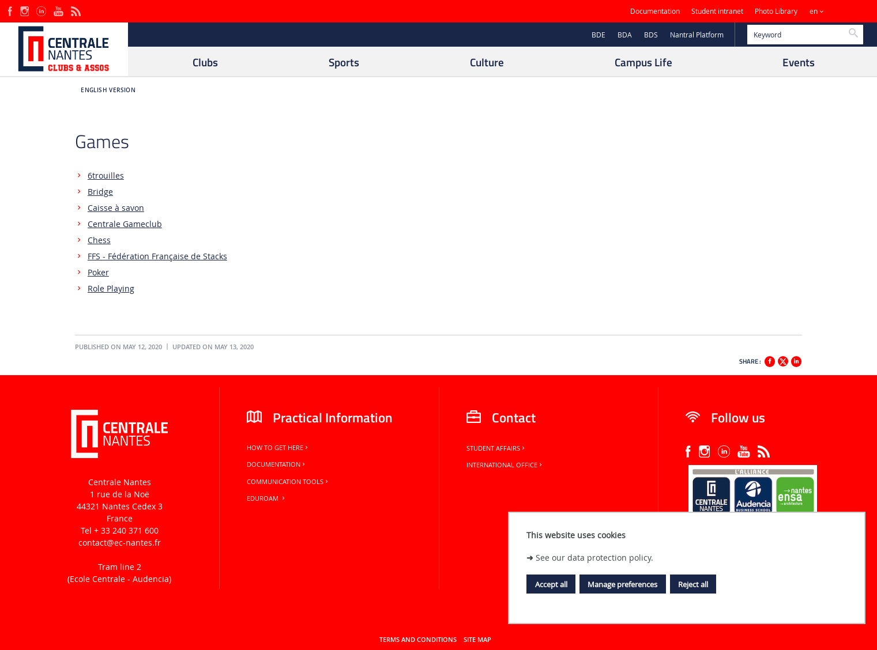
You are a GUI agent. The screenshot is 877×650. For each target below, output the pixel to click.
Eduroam (267, 498)
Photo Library (776, 11)
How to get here (278, 448)
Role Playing (111, 288)
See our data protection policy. (594, 557)
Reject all (693, 584)
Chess (99, 240)
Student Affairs (496, 448)
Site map (477, 640)
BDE (598, 35)
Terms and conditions (418, 640)
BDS (651, 35)
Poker (98, 272)
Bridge (100, 191)
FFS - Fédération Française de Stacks (157, 256)
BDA (625, 35)
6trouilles (106, 175)
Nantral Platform (697, 35)
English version (108, 90)
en (814, 11)
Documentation (655, 11)
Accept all (551, 584)
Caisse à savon (116, 207)
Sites (845, 11)
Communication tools (288, 482)
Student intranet (717, 11)
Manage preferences (622, 584)
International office (505, 465)
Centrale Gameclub (125, 223)
